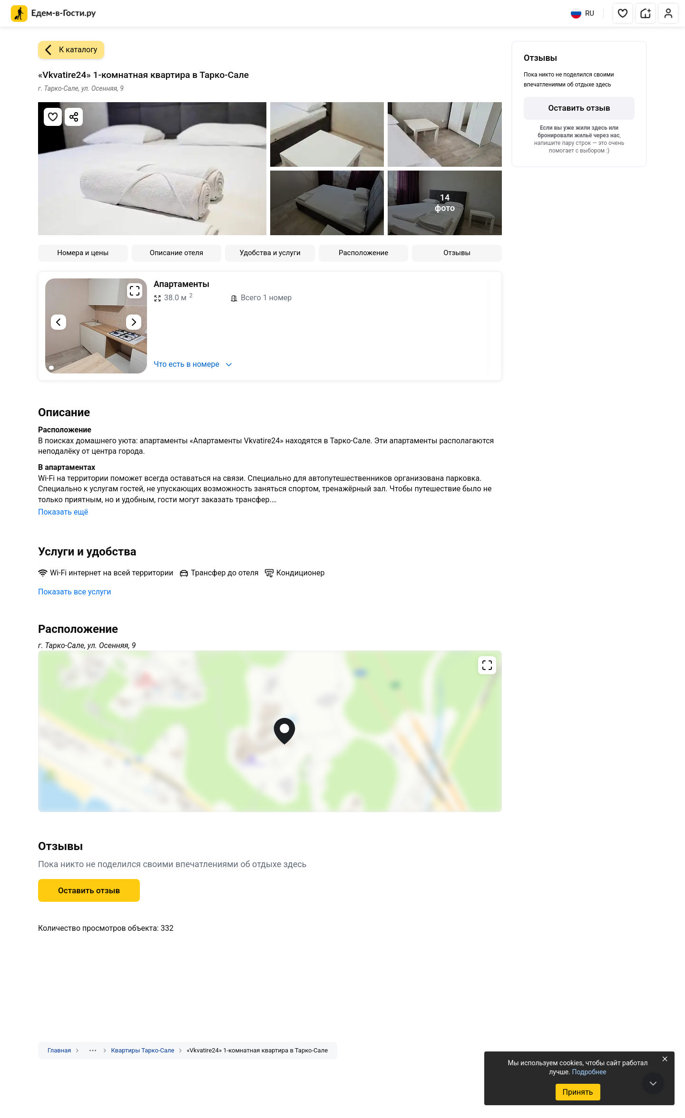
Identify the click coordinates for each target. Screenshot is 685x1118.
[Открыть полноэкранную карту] (270, 731)
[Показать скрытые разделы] (92, 1050)
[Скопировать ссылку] (74, 117)
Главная (59, 1050)
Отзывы (456, 252)
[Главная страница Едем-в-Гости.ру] (53, 13)
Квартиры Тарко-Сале (142, 1050)
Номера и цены (82, 252)
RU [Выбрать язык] (582, 13)
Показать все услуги (74, 591)
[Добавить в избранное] (53, 117)
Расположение (363, 252)
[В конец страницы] (653, 1083)
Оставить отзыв (89, 890)
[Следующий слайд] (133, 322)
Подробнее (589, 1072)
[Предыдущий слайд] (58, 322)
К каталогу (67, 50)
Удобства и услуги (269, 252)
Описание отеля (177, 252)
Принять (577, 1092)
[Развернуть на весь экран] (134, 290)
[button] (622, 13)
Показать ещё (63, 511)
